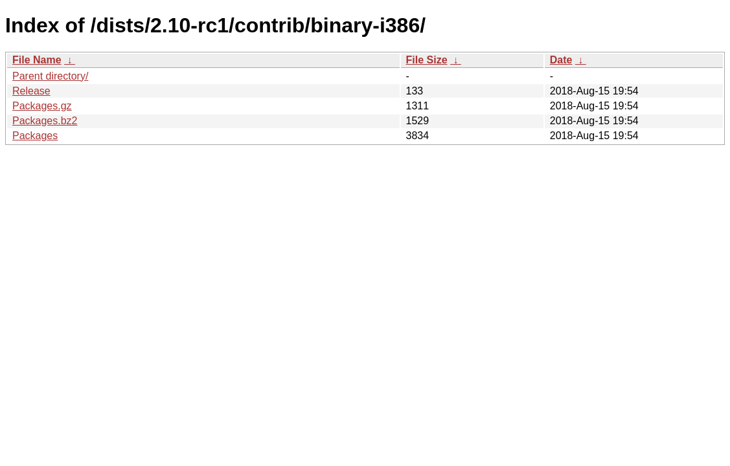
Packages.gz (42, 105)
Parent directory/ (50, 76)
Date (561, 59)
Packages (35, 135)
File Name (37, 59)
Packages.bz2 (45, 120)
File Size (427, 59)
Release (31, 90)
